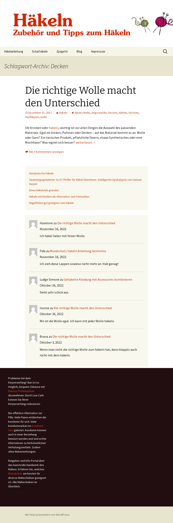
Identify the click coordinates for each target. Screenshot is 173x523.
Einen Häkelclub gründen (44, 190)
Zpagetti (62, 51)
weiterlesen (86, 142)
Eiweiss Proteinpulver (21, 391)
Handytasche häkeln (41, 173)
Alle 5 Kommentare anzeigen (46, 152)
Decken (112, 112)
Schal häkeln (40, 51)
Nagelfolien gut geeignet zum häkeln (51, 203)
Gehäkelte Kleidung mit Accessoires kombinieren (98, 279)
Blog (79, 51)
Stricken (133, 112)
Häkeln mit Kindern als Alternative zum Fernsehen (59, 196)
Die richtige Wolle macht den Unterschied (86, 223)
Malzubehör (15, 473)
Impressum (98, 51)
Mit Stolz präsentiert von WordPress (47, 514)
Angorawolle (99, 112)
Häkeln (63, 112)
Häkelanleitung (13, 51)
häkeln (53, 128)
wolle (43, 117)
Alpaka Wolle (82, 112)
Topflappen (32, 117)
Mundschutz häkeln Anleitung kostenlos (78, 251)
